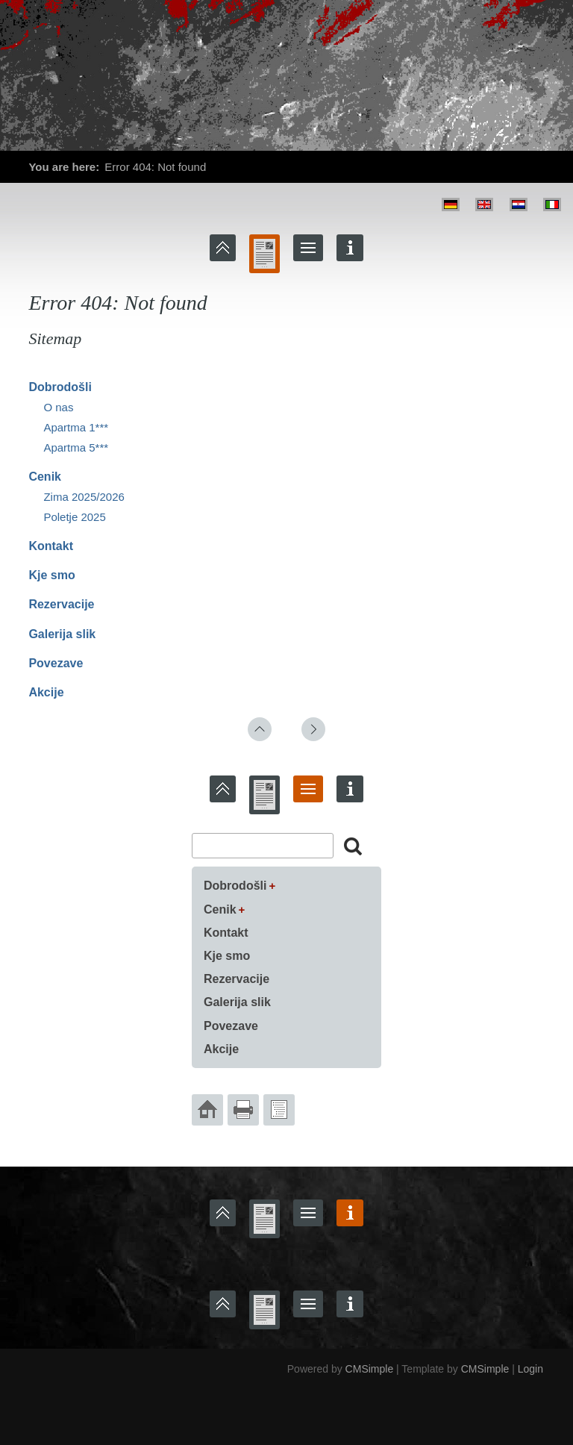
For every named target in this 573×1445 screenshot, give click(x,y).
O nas (58, 407)
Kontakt (50, 546)
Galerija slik (62, 634)
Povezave (55, 663)
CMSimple (369, 1369)
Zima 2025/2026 (83, 496)
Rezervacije (61, 604)
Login (530, 1369)
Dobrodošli (59, 387)
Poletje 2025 (74, 517)
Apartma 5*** (75, 447)
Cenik (44, 476)
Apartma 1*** (75, 427)
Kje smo (51, 575)
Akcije (45, 692)
